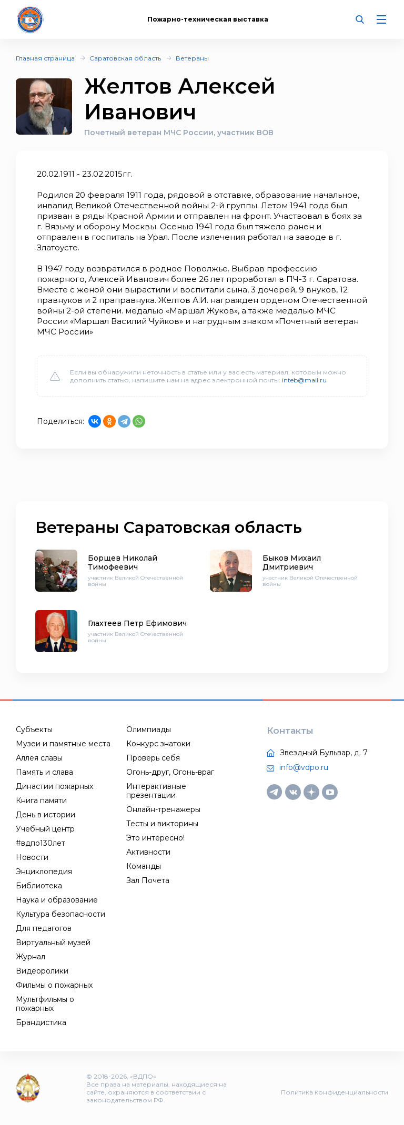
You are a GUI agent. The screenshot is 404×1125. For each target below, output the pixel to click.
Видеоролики (42, 971)
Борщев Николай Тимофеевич (122, 562)
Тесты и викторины (162, 823)
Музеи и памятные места (63, 743)
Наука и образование (57, 900)
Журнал (30, 956)
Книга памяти (41, 800)
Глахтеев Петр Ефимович (137, 623)
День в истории (45, 814)
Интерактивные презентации (156, 791)
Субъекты (34, 729)
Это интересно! (155, 838)
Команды (143, 866)
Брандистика (41, 1022)
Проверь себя (153, 758)
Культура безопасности (60, 914)
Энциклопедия (44, 871)
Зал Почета (147, 880)
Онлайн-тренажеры (163, 809)
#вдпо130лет (40, 843)
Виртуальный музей (53, 942)
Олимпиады (148, 729)
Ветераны (192, 58)
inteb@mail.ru (304, 380)
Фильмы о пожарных (54, 985)
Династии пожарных (54, 786)
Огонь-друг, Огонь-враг (170, 772)
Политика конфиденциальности (334, 1092)
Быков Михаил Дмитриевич (291, 562)
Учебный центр (45, 829)
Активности (148, 852)
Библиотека (39, 885)
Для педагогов (44, 928)
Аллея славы (39, 758)
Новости (32, 857)
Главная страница (45, 58)
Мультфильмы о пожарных (45, 1004)
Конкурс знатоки (158, 743)
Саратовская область (125, 58)
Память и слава (44, 772)
